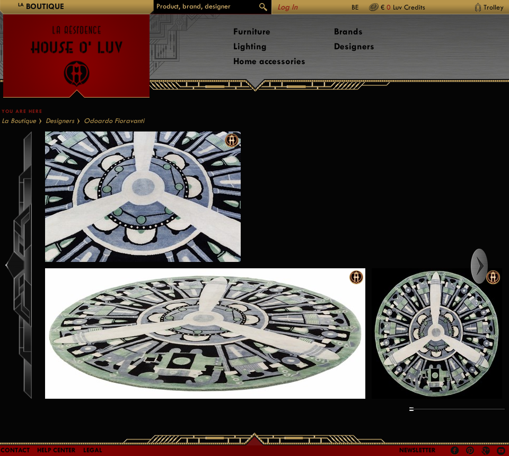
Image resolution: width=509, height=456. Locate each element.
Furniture (251, 32)
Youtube (501, 450)
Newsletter (417, 450)
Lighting (250, 46)
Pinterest (470, 450)
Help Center (56, 450)
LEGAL (92, 450)
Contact (15, 450)
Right (489, 266)
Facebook (455, 450)
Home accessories (269, 61)
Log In (287, 7)
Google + (487, 451)
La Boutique (19, 121)
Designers (354, 46)
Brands (348, 32)
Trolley (494, 7)
